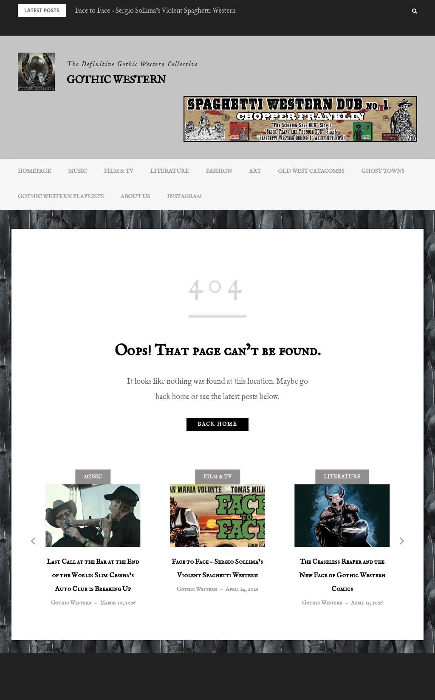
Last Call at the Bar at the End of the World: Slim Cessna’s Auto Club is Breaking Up (93, 575)
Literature (169, 171)
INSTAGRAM (184, 196)
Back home (217, 424)
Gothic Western (116, 80)
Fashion (219, 171)
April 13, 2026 (366, 603)
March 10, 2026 (117, 603)
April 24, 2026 (242, 589)
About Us (135, 196)
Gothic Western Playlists (61, 196)
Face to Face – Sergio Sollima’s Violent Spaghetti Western (155, 11)
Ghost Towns (383, 171)
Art (255, 171)
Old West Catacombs (311, 171)
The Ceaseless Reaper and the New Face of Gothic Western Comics (342, 575)
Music (77, 171)
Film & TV (118, 171)
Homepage (34, 171)
